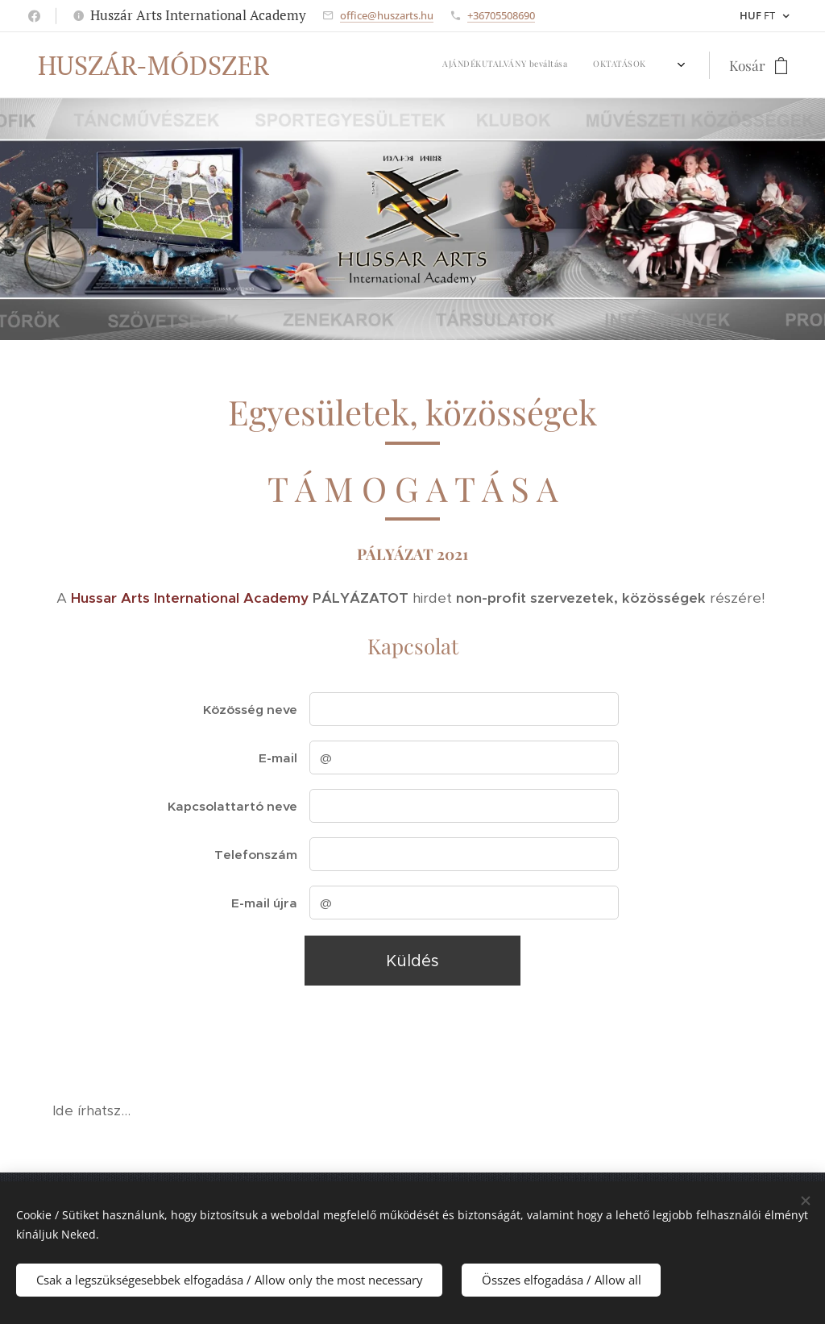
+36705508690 (501, 15)
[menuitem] (307, 65)
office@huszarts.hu (386, 15)
